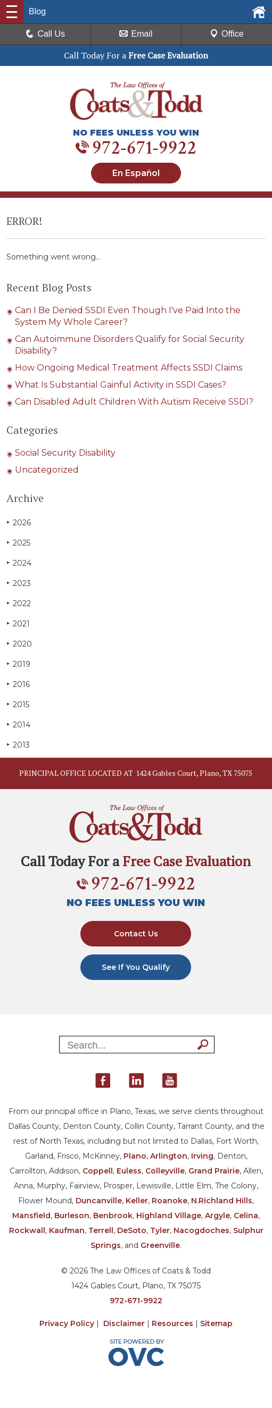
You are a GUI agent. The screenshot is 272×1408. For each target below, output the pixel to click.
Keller (137, 1200)
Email (135, 33)
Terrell (100, 1230)
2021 (18, 623)
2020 (19, 643)
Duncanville (99, 1200)
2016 (18, 684)
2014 (18, 724)
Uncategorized (47, 470)
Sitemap (216, 1323)
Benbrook (113, 1215)
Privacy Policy (66, 1323)
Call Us (45, 33)
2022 (18, 603)
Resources (172, 1323)
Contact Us (136, 933)
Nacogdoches (201, 1230)
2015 (17, 704)
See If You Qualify (136, 967)
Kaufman (67, 1230)
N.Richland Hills (221, 1200)
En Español (136, 173)
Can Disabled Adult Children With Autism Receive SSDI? (134, 402)
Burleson (71, 1215)
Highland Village (168, 1215)
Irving (202, 1156)
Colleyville (165, 1171)
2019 (18, 664)
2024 (18, 563)
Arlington (168, 1156)
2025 (18, 542)
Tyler (160, 1230)
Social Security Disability (65, 453)
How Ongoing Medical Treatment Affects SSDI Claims (128, 368)
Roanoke (169, 1200)
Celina (246, 1215)
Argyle (217, 1215)
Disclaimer (124, 1323)
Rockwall (27, 1230)
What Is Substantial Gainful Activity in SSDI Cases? (120, 385)
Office (227, 33)
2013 (18, 744)
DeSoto (131, 1230)
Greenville (160, 1245)
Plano (134, 1156)
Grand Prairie (214, 1171)
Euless (129, 1171)
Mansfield (31, 1215)
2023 (18, 583)
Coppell (98, 1171)
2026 (18, 522)
